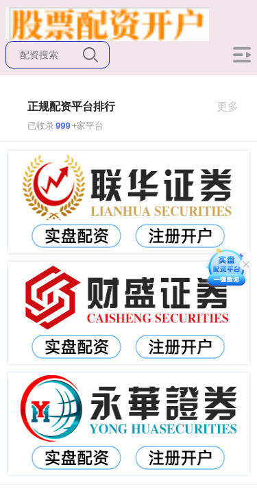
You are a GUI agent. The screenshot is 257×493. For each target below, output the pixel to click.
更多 (233, 106)
